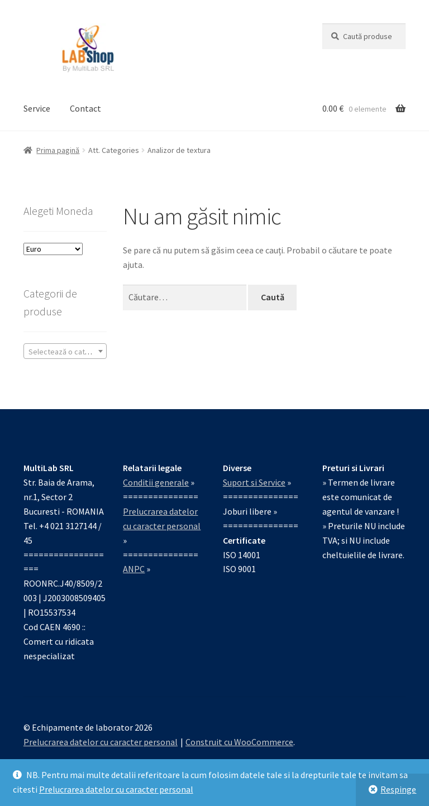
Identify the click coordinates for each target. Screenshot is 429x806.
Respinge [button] (398, 789)
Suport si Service (254, 482)
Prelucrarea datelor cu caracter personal (116, 789)
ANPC (134, 568)
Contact (85, 108)
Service (36, 108)
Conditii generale (156, 482)
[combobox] (65, 351)
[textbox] (65, 351)
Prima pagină (57, 150)
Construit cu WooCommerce (239, 741)
